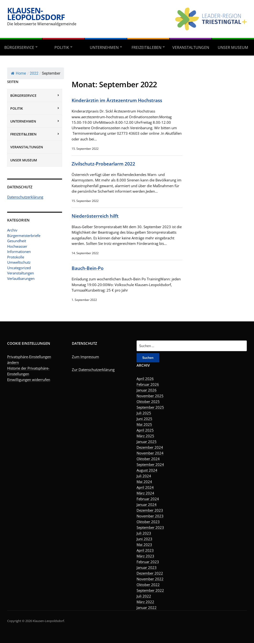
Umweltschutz (19, 262)
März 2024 (145, 493)
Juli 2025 (144, 413)
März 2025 (145, 435)
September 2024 (150, 464)
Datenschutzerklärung (25, 197)
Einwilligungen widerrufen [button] (28, 379)
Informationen (19, 251)
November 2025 (150, 395)
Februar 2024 (148, 498)
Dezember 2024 (150, 447)
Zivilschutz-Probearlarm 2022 (103, 164)
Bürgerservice (19, 47)
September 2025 (150, 407)
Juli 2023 (144, 533)
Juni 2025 (144, 418)
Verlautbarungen (21, 278)
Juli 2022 (144, 596)
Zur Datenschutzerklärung (93, 369)
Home (18, 73)
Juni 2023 (144, 538)
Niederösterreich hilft (95, 216)
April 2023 (145, 550)
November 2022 (150, 578)
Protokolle (15, 257)
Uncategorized (19, 267)
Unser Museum (23, 160)
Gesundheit (16, 240)
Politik (61, 47)
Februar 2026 (148, 384)
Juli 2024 (144, 475)
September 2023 (150, 527)
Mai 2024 (144, 481)
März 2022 (145, 601)
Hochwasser (17, 246)
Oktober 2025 (148, 401)
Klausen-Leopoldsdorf (36, 13)
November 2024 (150, 453)
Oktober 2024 (148, 458)
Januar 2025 (147, 441)
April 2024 (145, 487)
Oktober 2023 (148, 521)
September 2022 (150, 590)
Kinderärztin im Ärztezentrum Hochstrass (117, 100)
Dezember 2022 (150, 573)
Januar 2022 (147, 607)
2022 (34, 73)
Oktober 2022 (148, 584)
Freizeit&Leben (146, 47)
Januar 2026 (147, 390)
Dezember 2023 (150, 510)
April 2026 (145, 378)
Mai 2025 (144, 424)
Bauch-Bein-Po (88, 268)
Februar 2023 (148, 561)
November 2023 (150, 516)
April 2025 (145, 430)
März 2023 (145, 556)
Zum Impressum (85, 356)
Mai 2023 (144, 544)
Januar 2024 (147, 504)
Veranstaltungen (190, 47)
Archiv (12, 230)
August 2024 (147, 470)
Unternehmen (104, 47)
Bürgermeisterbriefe (23, 235)
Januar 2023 (147, 567)
